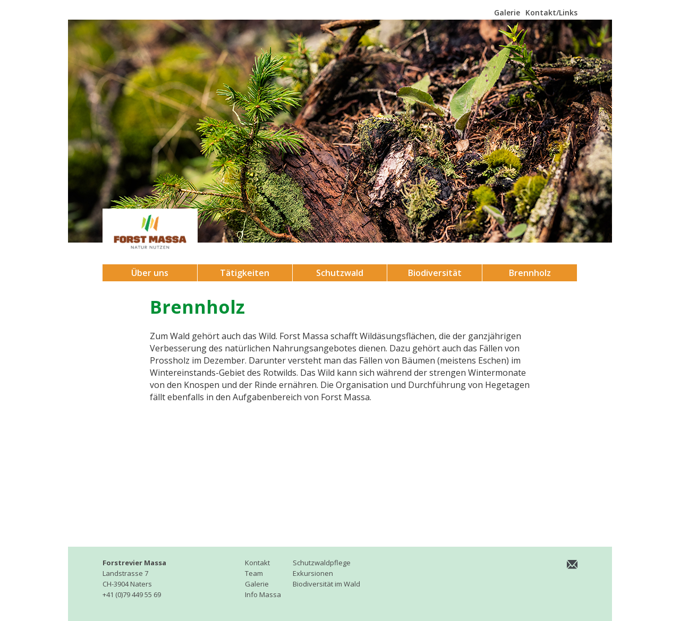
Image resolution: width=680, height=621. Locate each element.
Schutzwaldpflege (322, 562)
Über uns (149, 273)
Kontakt (257, 562)
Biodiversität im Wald (326, 584)
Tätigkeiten (244, 273)
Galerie (507, 12)
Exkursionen (313, 573)
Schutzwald (339, 273)
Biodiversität (435, 273)
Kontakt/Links (551, 12)
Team (254, 573)
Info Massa (263, 594)
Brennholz (530, 273)
